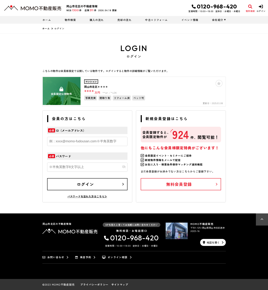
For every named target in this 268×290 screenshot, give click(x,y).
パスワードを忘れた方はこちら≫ (87, 196)
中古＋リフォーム (156, 20)
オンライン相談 (114, 257)
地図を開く (211, 242)
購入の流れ (97, 20)
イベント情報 (189, 20)
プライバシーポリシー (94, 284)
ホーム (47, 20)
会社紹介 (217, 20)
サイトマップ (119, 284)
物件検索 (70, 20)
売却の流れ (124, 20)
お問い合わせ (53, 257)
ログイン (85, 184)
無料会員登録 (179, 184)
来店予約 (83, 257)
